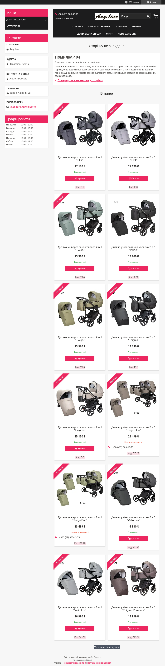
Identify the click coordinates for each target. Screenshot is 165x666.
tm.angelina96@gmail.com (23, 107)
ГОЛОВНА (78, 26)
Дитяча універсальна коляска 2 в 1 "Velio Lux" (133, 519)
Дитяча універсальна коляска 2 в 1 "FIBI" (80, 159)
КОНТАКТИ (121, 26)
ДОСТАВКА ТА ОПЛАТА (89, 34)
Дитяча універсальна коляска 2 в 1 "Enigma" (133, 339)
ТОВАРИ (92, 26)
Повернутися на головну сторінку (80, 80)
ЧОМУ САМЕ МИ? (127, 34)
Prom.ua (97, 657)
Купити (81, 178)
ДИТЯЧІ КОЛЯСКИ (16, 19)
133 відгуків (134, 2)
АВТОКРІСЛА (13, 26)
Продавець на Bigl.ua (82, 660)
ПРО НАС (106, 26)
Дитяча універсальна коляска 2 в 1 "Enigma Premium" (133, 609)
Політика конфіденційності (99, 663)
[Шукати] (148, 16)
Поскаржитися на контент (74, 663)
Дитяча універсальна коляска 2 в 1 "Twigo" (80, 249)
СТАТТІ (109, 34)
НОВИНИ (136, 26)
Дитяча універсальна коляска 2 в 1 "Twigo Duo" (133, 429)
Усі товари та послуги (105, 647)
